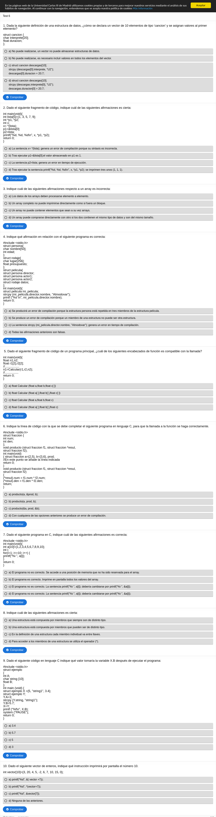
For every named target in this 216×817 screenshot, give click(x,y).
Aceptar (200, 5)
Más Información (143, 8)
